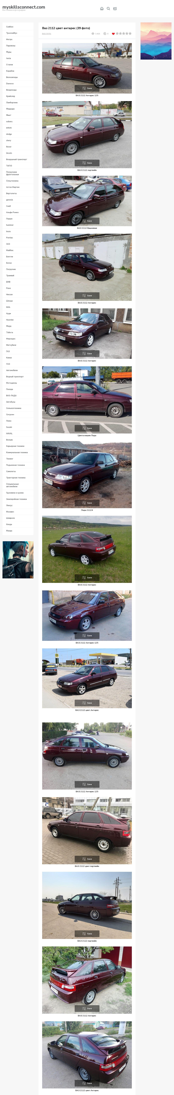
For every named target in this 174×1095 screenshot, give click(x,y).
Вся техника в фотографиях (23, 8)
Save (89, 88)
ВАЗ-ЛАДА (46, 34)
